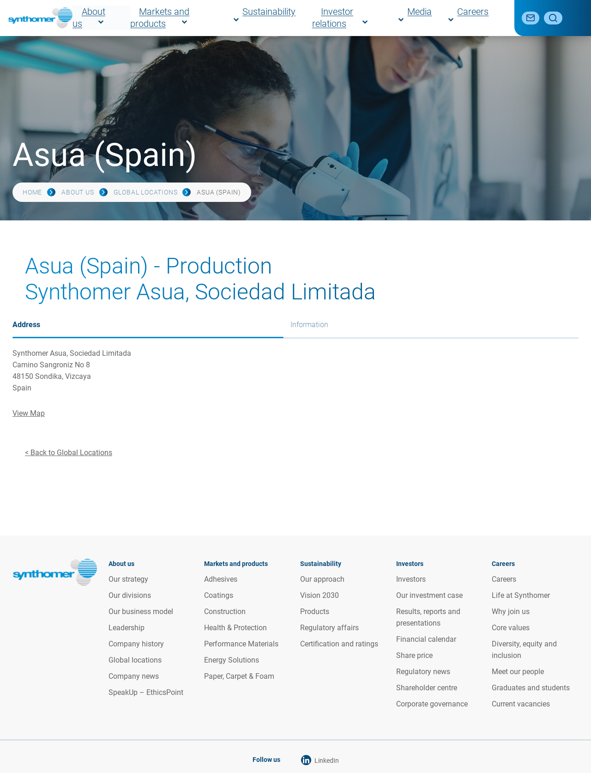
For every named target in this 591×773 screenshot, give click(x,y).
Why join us (511, 611)
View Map (28, 413)
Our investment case (429, 595)
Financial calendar (426, 639)
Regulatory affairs (329, 627)
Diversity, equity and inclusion (524, 649)
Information (309, 324)
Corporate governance (432, 704)
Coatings (218, 595)
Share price (414, 655)
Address (26, 324)
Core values (511, 627)
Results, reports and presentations (428, 617)
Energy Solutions (231, 660)
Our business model (141, 611)
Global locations (146, 192)
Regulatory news (423, 671)
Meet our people (518, 671)
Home (32, 192)
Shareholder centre (426, 687)
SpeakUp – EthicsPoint (146, 692)
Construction (225, 611)
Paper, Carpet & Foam (239, 676)
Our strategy (128, 579)
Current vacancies (521, 704)
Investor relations (399, 17)
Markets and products (265, 17)
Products (314, 611)
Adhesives (220, 579)
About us (202, 17)
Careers (485, 17)
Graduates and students (531, 687)
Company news (134, 676)
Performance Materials (241, 643)
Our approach (322, 579)
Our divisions (130, 595)
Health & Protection (235, 627)
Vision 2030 (319, 595)
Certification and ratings (339, 643)
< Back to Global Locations (68, 452)
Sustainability (336, 17)
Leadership (127, 627)
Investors (411, 579)
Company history (136, 643)
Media (450, 17)
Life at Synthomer (521, 595)
